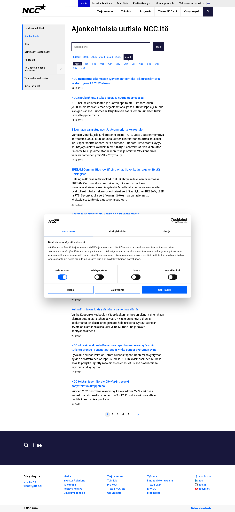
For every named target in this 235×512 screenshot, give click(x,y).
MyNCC (151, 488)
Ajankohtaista (31, 36)
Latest (76, 56)
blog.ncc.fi (153, 492)
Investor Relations (102, 3)
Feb (94, 64)
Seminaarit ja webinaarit (37, 52)
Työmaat (152, 476)
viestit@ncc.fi (33, 486)
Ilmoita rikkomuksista (160, 480)
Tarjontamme (105, 11)
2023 (110, 56)
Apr (110, 64)
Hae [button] (158, 46)
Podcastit (29, 60)
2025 (94, 56)
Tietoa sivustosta (201, 508)
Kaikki (78, 64)
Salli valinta (117, 290)
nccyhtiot (202, 488)
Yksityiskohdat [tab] (117, 231)
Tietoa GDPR (154, 484)
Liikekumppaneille (164, 3)
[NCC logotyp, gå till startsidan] (34, 9)
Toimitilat (127, 11)
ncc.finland (203, 476)
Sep (149, 64)
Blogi (27, 44)
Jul (133, 64)
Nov (75, 68)
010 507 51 (31, 481)
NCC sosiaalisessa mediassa (34, 68)
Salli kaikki (164, 290)
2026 (86, 56)
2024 (102, 56)
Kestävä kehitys (141, 3)
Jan (86, 64)
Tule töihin (122, 3)
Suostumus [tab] (68, 231)
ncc (199, 480)
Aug (141, 64)
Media (83, 3)
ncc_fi (200, 484)
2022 (118, 56)
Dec (83, 68)
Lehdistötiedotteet (34, 28)
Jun (126, 64)
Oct (157, 64)
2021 (128, 56)
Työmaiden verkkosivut (36, 78)
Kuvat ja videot (32, 86)
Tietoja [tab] (167, 231)
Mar (102, 64)
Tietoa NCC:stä (167, 11)
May (118, 64)
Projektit (145, 11)
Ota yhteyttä (191, 11)
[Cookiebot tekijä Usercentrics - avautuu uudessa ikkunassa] (173, 220)
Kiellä (70, 290)
